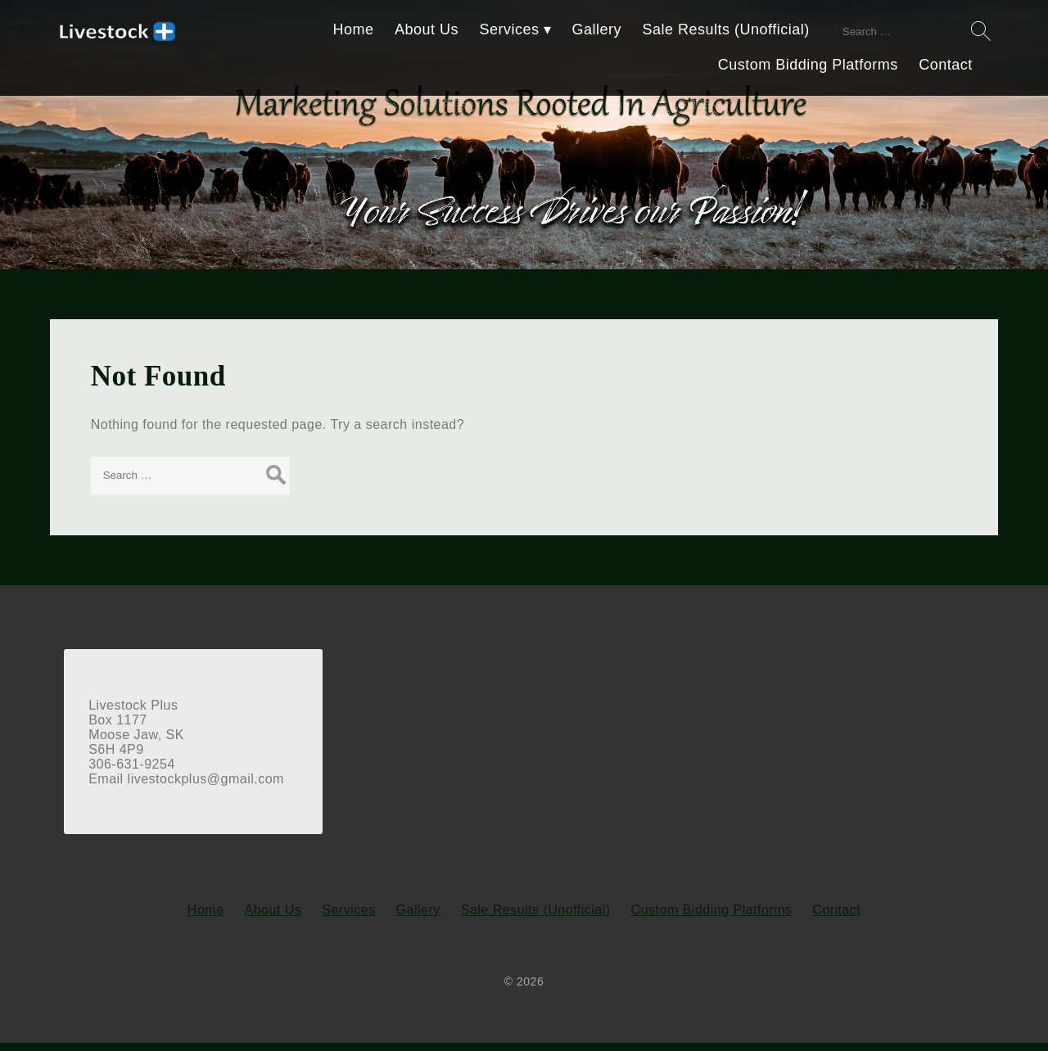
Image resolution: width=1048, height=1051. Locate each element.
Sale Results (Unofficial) (727, 28)
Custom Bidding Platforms (810, 64)
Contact (948, 64)
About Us (428, 28)
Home (355, 28)
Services (511, 28)
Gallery (599, 28)
